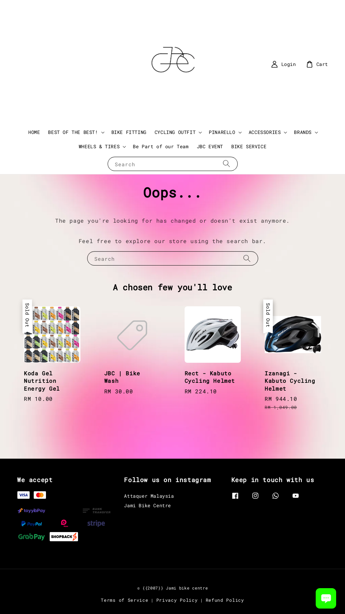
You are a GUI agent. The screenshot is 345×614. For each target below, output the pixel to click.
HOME (34, 132)
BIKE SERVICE (248, 146)
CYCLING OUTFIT (175, 132)
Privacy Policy (177, 600)
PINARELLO (222, 132)
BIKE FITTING (128, 132)
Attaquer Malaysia (149, 496)
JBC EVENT (210, 146)
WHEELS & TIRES (99, 146)
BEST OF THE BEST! (73, 132)
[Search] (226, 163)
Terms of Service (124, 600)
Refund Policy (225, 600)
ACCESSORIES (265, 132)
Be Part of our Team (160, 146)
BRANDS (303, 132)
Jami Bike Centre (147, 505)
